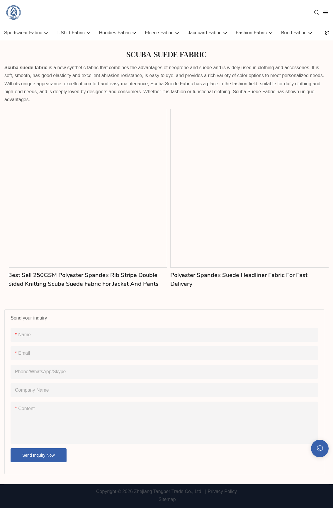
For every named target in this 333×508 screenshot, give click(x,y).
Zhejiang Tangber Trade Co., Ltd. (168, 491)
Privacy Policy (222, 491)
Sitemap (166, 499)
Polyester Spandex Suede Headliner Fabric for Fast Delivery (238, 279)
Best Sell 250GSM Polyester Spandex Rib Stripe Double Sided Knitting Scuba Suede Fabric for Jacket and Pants (83, 279)
